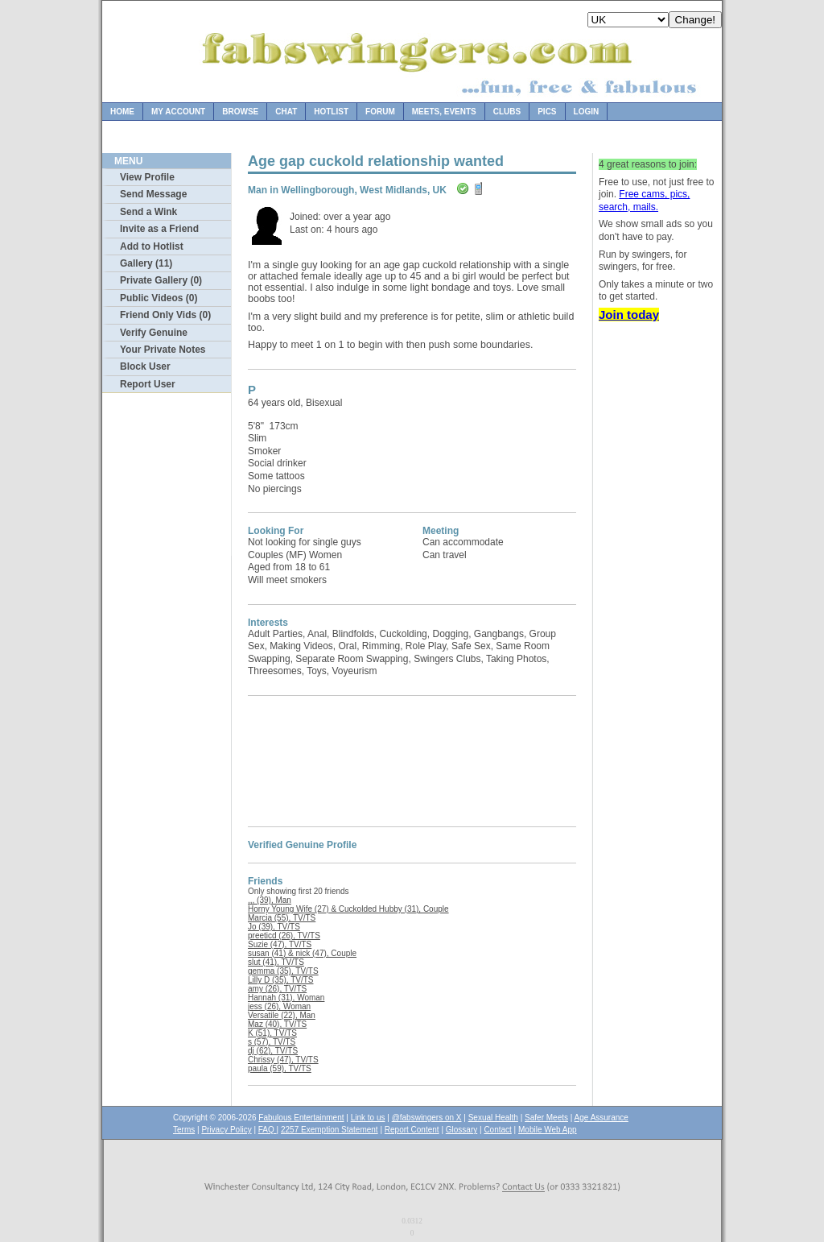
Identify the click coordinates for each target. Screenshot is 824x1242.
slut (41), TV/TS (276, 962)
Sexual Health (493, 1117)
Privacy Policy (226, 1129)
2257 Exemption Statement (329, 1129)
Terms (184, 1129)
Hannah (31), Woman (286, 997)
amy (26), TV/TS (277, 988)
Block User (145, 366)
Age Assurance (601, 1117)
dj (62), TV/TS (273, 1050)
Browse (240, 111)
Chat (286, 111)
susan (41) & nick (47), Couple (302, 953)
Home (122, 111)
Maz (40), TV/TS (277, 1024)
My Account (178, 111)
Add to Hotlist (151, 246)
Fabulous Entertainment (301, 1117)
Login (586, 111)
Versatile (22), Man (281, 1015)
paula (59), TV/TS (279, 1068)
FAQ (267, 1129)
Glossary (461, 1129)
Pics (547, 111)
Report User (147, 384)
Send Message (153, 194)
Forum (380, 111)
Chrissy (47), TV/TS (283, 1059)
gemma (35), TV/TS (283, 971)
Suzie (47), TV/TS (279, 944)
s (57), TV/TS (271, 1041)
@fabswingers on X (427, 1117)
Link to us (368, 1117)
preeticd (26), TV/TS (284, 935)
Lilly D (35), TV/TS (281, 979)
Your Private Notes (162, 349)
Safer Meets (546, 1117)
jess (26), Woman (279, 1006)
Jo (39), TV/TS (274, 926)
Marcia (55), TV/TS (281, 917)
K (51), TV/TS (272, 1033)
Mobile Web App (547, 1129)
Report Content (412, 1129)
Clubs (507, 111)
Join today (629, 314)
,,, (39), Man (269, 900)
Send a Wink (148, 211)
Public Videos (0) (158, 298)
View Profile (147, 177)
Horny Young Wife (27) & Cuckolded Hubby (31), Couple (348, 909)
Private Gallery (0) (161, 280)
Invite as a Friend (159, 228)
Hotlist (331, 111)
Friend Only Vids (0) (165, 315)
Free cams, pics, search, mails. (644, 200)
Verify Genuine (153, 332)
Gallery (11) (146, 263)
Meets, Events (444, 111)
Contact (497, 1129)
